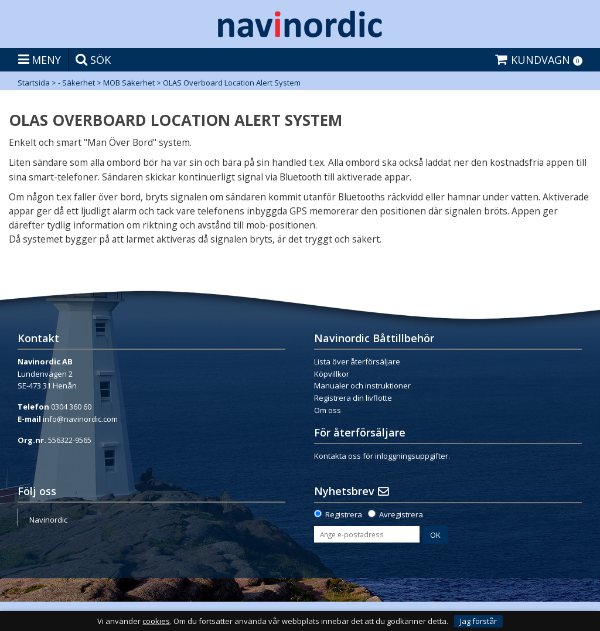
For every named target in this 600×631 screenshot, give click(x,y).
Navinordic (48, 519)
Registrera (343, 514)
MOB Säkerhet (129, 82)
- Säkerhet (76, 82)
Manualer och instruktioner (362, 385)
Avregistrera (401, 514)
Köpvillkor (331, 374)
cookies (156, 621)
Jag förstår (478, 621)
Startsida (34, 82)
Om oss (327, 410)
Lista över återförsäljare (357, 361)
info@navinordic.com (80, 419)
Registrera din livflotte (353, 398)
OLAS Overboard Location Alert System (232, 82)
